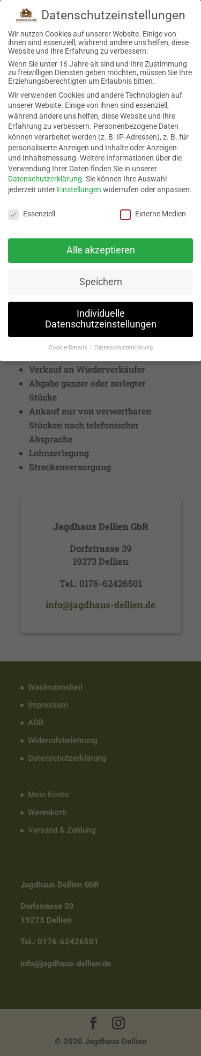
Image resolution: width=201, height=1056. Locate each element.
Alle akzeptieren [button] (100, 250)
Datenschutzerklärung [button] (123, 347)
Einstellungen (79, 189)
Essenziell (31, 213)
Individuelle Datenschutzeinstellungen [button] (101, 318)
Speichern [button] (100, 281)
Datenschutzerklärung (45, 178)
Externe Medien (153, 213)
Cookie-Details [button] (69, 347)
